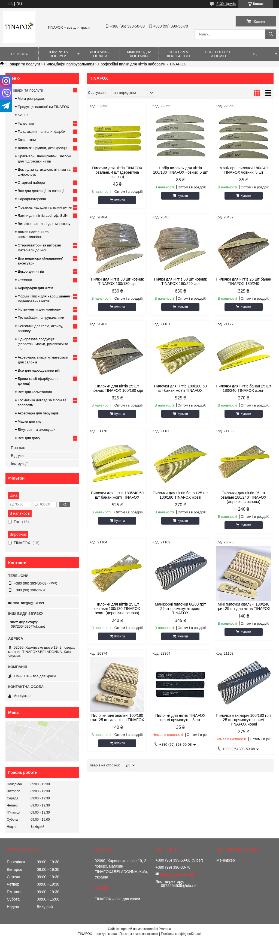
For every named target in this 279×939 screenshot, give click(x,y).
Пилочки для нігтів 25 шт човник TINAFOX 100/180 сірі (117, 388)
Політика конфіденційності (181, 934)
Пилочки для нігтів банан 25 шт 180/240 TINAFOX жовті (243, 388)
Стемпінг (25, 280)
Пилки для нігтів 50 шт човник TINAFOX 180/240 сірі (180, 281)
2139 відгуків (226, 4)
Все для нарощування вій (39, 370)
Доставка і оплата (100, 54)
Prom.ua (165, 929)
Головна (19, 54)
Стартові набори (31, 182)
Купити (119, 200)
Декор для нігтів (31, 271)
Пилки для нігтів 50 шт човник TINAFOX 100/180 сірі (117, 281)
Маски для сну (29, 421)
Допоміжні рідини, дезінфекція (43, 148)
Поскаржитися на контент (138, 934)
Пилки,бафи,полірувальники (69, 64)
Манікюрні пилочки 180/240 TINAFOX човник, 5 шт (243, 170)
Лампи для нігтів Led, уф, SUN (43, 215)
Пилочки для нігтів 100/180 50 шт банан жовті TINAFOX (180, 388)
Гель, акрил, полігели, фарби (41, 132)
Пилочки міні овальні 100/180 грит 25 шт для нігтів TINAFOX (117, 717)
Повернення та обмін (217, 54)
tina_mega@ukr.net (28, 603)
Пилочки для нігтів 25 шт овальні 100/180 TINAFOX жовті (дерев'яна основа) (117, 608)
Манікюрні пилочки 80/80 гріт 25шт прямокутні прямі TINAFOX (180, 608)
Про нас (18, 448)
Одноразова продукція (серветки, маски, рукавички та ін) (43, 344)
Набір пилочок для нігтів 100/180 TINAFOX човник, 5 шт (180, 170)
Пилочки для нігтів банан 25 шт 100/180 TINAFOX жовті (180, 495)
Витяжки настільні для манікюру (44, 224)
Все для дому (29, 438)
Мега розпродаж (31, 99)
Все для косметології (35, 392)
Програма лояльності (178, 54)
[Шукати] (270, 34)
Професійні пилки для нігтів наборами (131, 64)
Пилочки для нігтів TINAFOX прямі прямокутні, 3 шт (180, 717)
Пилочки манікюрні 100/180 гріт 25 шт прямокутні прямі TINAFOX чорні (243, 719)
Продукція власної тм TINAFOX (43, 107)
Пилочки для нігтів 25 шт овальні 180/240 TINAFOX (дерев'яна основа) (243, 497)
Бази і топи (27, 140)
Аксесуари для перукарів (38, 413)
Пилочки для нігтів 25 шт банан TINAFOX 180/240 (243, 281)
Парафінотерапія (32, 199)
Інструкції (19, 463)
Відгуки (17, 455)
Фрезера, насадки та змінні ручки (45, 207)
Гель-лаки (26, 123)
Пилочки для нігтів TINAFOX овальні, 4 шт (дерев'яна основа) (117, 172)
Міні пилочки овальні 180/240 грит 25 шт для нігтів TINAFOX (243, 606)
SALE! (23, 115)
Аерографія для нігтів (35, 288)
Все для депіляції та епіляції (41, 191)
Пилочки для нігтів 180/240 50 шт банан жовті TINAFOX (117, 495)
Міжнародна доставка (139, 54)
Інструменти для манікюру (39, 309)
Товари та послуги (58, 54)
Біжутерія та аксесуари (37, 430)
